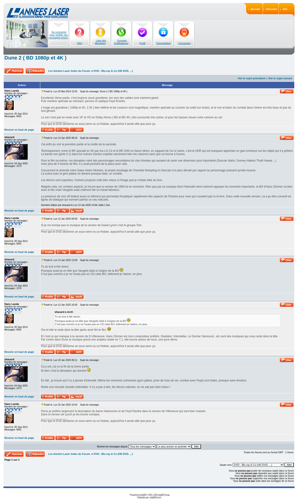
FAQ (79, 43)
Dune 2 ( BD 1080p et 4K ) (35, 58)
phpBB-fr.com (155, 497)
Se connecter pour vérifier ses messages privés (58, 35)
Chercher (271, 9)
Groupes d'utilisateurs (121, 42)
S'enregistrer (163, 43)
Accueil (255, 9)
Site (285, 9)
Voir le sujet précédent (251, 78)
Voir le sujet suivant (280, 78)
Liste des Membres (100, 42)
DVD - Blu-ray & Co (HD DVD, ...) (113, 70)
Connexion (184, 43)
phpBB (143, 495)
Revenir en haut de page (19, 129)
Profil (142, 43)
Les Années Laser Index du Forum (69, 70)
